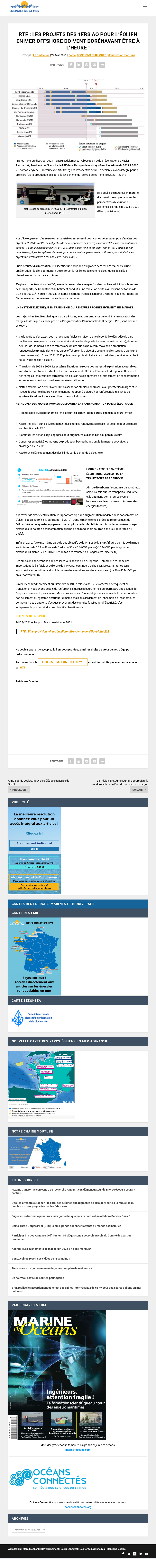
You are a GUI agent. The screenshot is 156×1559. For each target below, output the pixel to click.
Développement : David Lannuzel (59, 1549)
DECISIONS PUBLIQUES (91, 55)
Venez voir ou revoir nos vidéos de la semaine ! (41, 1258)
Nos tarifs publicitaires (92, 1549)
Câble (72, 55)
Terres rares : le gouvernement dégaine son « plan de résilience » (52, 1268)
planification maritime (121, 55)
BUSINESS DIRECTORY (62, 662)
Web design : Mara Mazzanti (24, 1549)
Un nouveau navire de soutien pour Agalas (38, 1277)
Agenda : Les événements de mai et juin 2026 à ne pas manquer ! (52, 1248)
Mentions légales (116, 1549)
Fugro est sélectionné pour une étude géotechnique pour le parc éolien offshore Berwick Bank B (71, 1216)
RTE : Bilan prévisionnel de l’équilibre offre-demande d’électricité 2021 (66, 631)
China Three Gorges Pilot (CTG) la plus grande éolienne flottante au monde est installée (66, 1225)
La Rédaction (41, 55)
